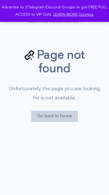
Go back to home (54, 116)
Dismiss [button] (86, 14)
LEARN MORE (65, 14)
